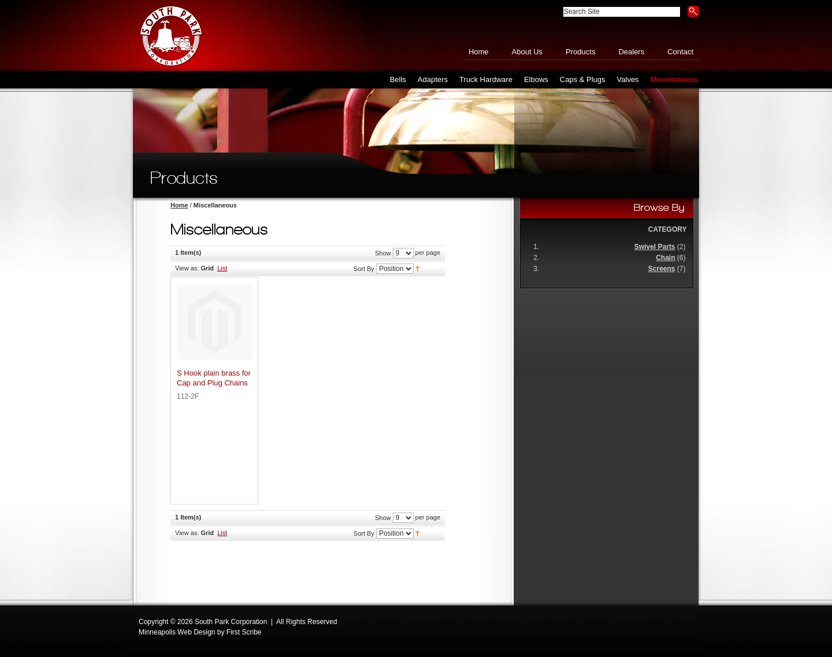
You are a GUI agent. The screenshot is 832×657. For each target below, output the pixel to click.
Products (580, 51)
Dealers (631, 51)
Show (383, 253)
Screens (661, 269)
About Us (527, 51)
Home (479, 51)
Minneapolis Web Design (177, 632)
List (222, 268)
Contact (680, 51)
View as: (187, 268)
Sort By (364, 268)
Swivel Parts (654, 247)
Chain (665, 258)
